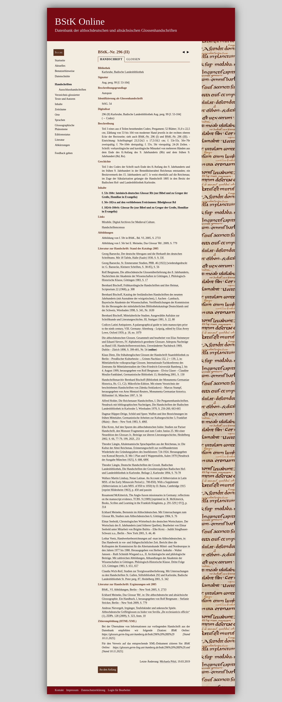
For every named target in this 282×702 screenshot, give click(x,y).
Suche (59, 52)
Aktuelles (60, 65)
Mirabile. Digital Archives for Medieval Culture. (128, 222)
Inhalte (58, 104)
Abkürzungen (62, 145)
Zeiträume (60, 109)
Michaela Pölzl (168, 661)
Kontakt (59, 690)
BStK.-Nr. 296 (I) (148, 136)
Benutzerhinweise (64, 71)
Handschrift (111, 59)
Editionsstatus (62, 134)
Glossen (133, 59)
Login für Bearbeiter (119, 690)
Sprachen (60, 120)
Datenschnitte (62, 76)
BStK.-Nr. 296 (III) (176, 136)
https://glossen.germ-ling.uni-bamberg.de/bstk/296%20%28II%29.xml (151, 647)
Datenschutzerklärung (93, 690)
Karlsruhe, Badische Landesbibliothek (123, 72)
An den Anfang (107, 669)
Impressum (72, 690)
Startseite (60, 60)
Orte (57, 114)
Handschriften (63, 84)
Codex (109, 118)
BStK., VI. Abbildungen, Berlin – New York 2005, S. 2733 (134, 589)
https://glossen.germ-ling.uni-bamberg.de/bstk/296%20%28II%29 (138, 634)
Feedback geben (64, 153)
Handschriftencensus (113, 227)
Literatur (59, 139)
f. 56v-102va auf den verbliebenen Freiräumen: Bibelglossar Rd (139, 202)
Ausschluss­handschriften (72, 89)
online (152, 349)
